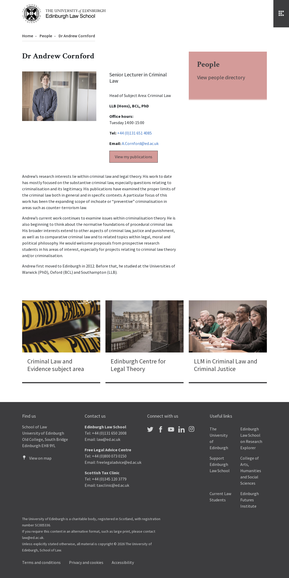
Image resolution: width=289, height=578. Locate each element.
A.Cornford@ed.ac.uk (140, 143)
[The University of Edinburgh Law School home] (63, 13)
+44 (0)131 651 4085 (134, 133)
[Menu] (281, 13)
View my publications (133, 156)
